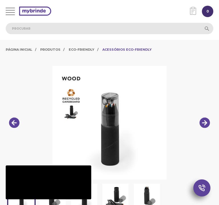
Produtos (50, 50)
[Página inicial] (35, 12)
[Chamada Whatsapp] (201, 188)
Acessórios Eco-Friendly (127, 50)
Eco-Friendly (81, 50)
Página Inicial (19, 50)
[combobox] (109, 28)
